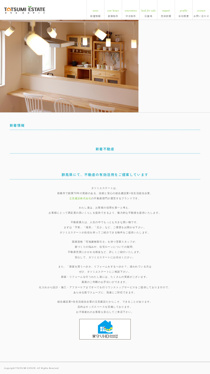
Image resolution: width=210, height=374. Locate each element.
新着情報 (95, 16)
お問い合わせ (201, 16)
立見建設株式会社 (80, 198)
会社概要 (183, 16)
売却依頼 (166, 16)
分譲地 (148, 16)
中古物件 (131, 16)
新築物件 (113, 16)
